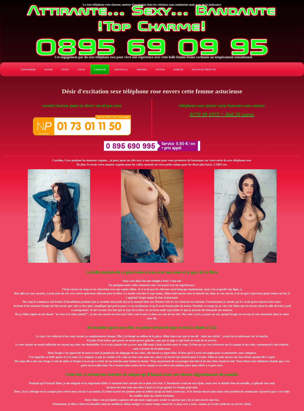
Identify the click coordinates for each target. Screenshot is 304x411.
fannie (48, 69)
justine (160, 69)
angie (81, 69)
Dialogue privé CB (204, 69)
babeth (178, 69)
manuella (121, 69)
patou (65, 69)
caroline (100, 69)
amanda (141, 69)
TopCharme (28, 69)
